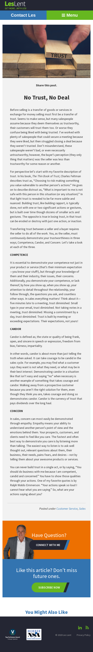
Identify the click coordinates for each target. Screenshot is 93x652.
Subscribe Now (49, 587)
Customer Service (67, 508)
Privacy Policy (84, 635)
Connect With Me (48, 545)
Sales (82, 508)
